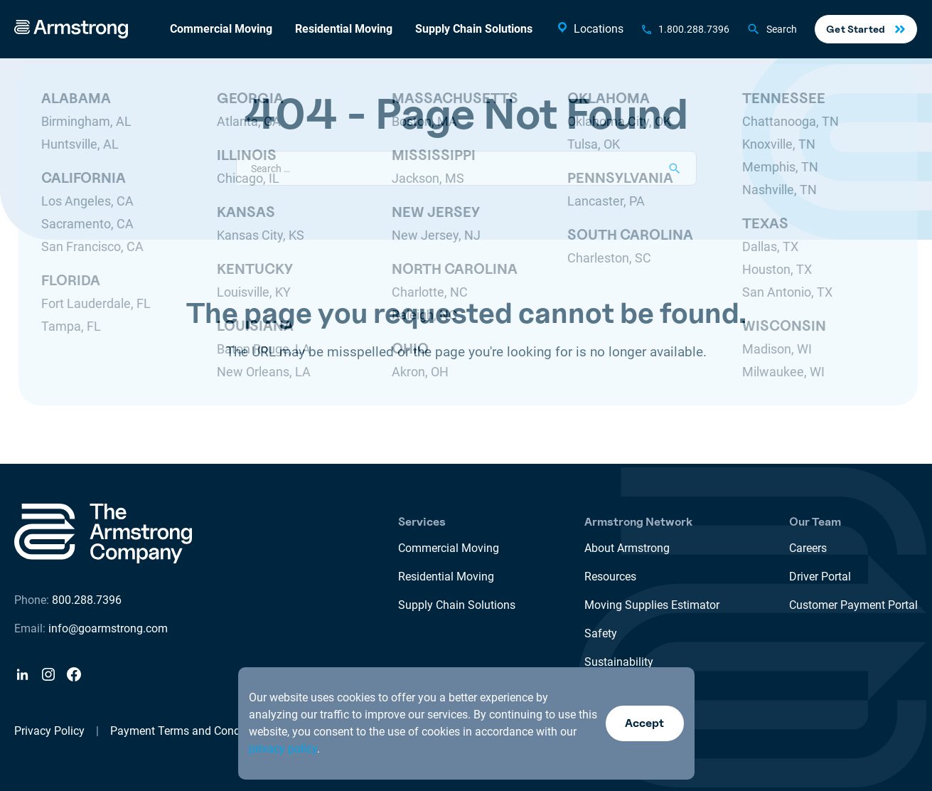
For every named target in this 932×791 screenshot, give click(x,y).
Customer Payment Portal (853, 605)
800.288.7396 (87, 600)
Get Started (855, 29)
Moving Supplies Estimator (651, 605)
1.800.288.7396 (693, 29)
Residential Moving (343, 29)
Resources (610, 576)
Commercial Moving (221, 29)
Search (771, 29)
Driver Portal (820, 576)
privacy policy (283, 748)
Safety (600, 633)
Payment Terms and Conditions (189, 731)
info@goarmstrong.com (108, 628)
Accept (645, 723)
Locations (589, 28)
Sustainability (618, 662)
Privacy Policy (49, 731)
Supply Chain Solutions (473, 29)
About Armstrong (627, 548)
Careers (808, 548)
